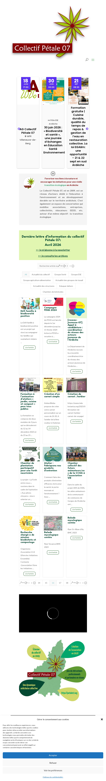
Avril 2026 (53, 245)
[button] (101, 719)
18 (67, 583)
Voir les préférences (53, 770)
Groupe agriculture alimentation (37, 280)
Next (87, 129)
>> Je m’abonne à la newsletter (53, 250)
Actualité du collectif (41, 274)
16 (53, 583)
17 (60, 583)
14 (39, 583)
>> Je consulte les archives (53, 255)
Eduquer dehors (66, 286)
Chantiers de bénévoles (53, 292)
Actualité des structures (43, 286)
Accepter (53, 755)
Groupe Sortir (60, 274)
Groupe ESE (76, 274)
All (26, 274)
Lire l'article (29, 347)
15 (46, 583)
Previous (19, 129)
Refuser (53, 763)
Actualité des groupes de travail (69, 280)
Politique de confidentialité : (53, 777)
